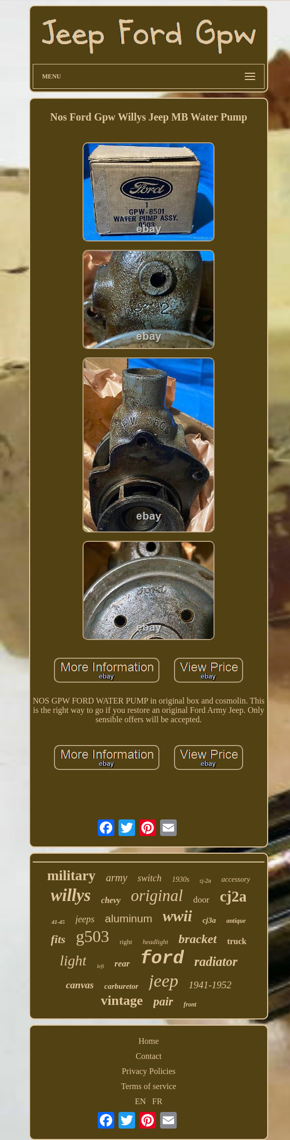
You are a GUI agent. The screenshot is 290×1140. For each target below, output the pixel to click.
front (189, 1004)
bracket (198, 939)
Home (148, 1041)
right (126, 942)
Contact (149, 1056)
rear (121, 964)
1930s (180, 879)
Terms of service (148, 1086)
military (71, 875)
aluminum (128, 918)
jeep (163, 980)
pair (163, 1001)
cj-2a (205, 881)
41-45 (58, 922)
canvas (80, 984)
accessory (235, 879)
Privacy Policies (149, 1071)
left (100, 966)
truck (236, 941)
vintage (122, 1000)
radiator (216, 962)
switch (150, 878)
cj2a (233, 896)
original (157, 895)
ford (162, 958)
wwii (177, 915)
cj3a (209, 920)
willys (71, 895)
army (116, 877)
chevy (111, 900)
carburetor (121, 986)
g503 (92, 936)
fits (58, 939)
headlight (155, 942)
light (73, 960)
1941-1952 (210, 984)
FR (157, 1101)
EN (140, 1101)
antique (235, 920)
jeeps (85, 919)
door (201, 900)
